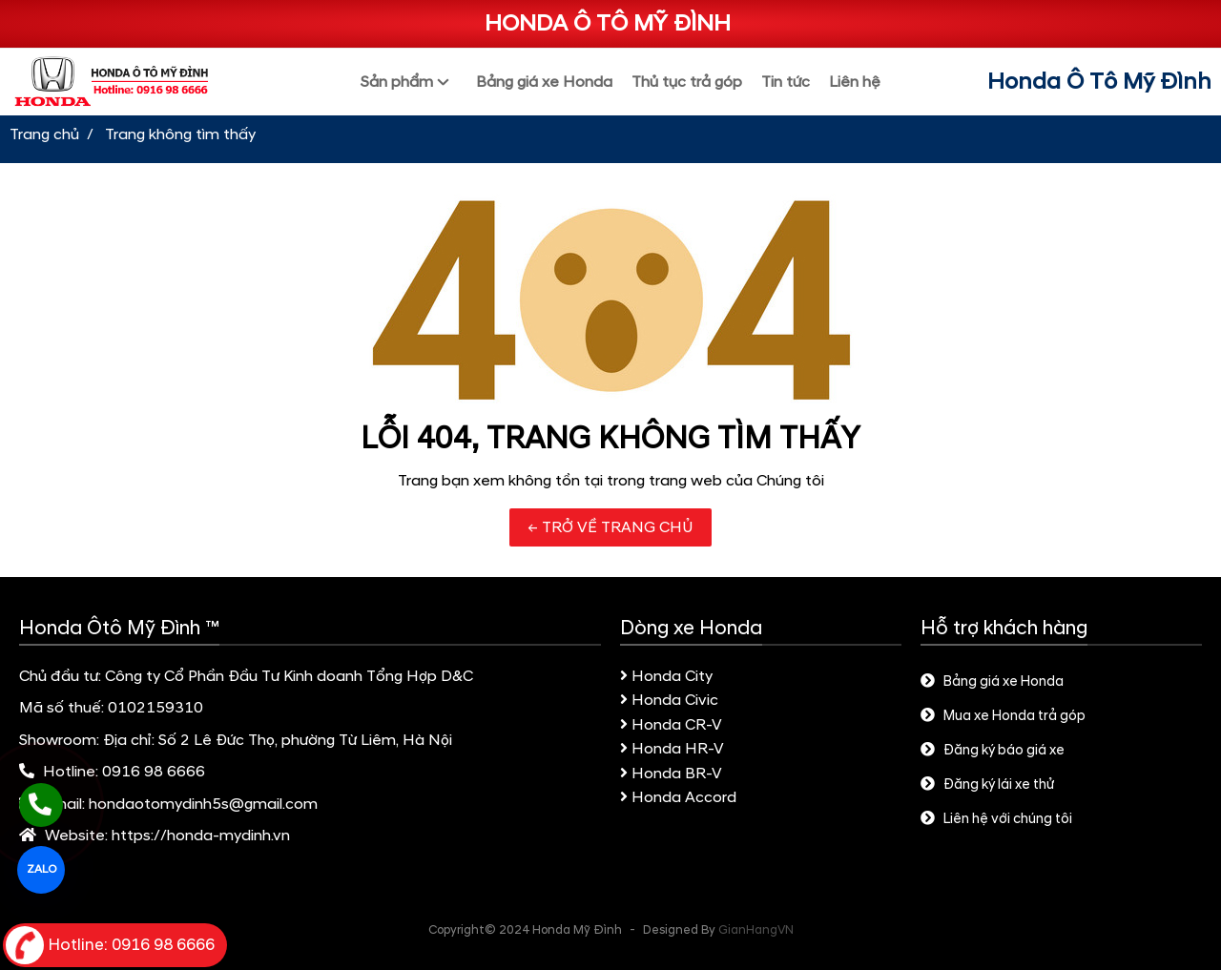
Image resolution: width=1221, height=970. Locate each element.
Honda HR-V (672, 748)
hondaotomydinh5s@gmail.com (203, 804)
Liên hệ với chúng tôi (996, 819)
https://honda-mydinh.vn (201, 835)
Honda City (666, 676)
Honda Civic (669, 700)
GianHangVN (756, 930)
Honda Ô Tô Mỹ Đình (1099, 82)
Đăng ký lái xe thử (987, 785)
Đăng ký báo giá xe (993, 750)
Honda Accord (678, 797)
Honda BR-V (671, 773)
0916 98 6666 (153, 771)
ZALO (41, 869)
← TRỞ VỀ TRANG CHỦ (610, 527)
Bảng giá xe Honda (992, 682)
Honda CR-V (671, 724)
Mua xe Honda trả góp (1003, 716)
